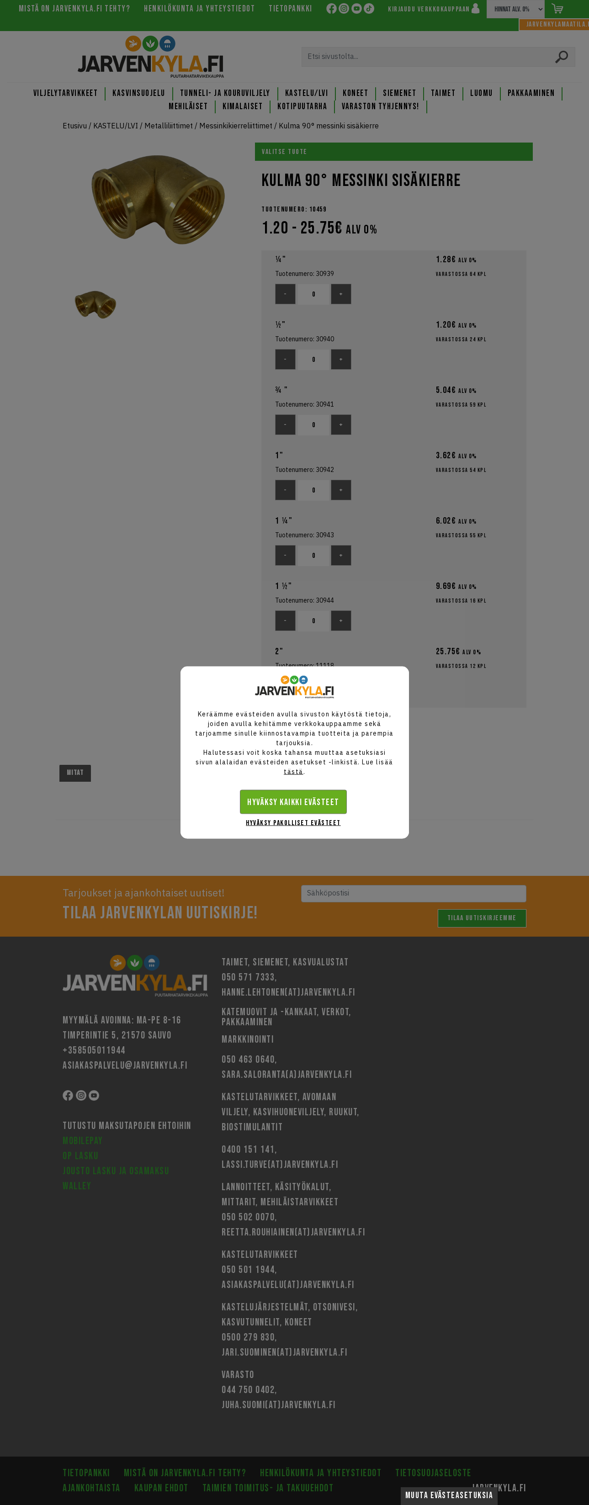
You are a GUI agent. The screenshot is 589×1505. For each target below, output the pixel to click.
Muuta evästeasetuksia (449, 1495)
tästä (293, 772)
